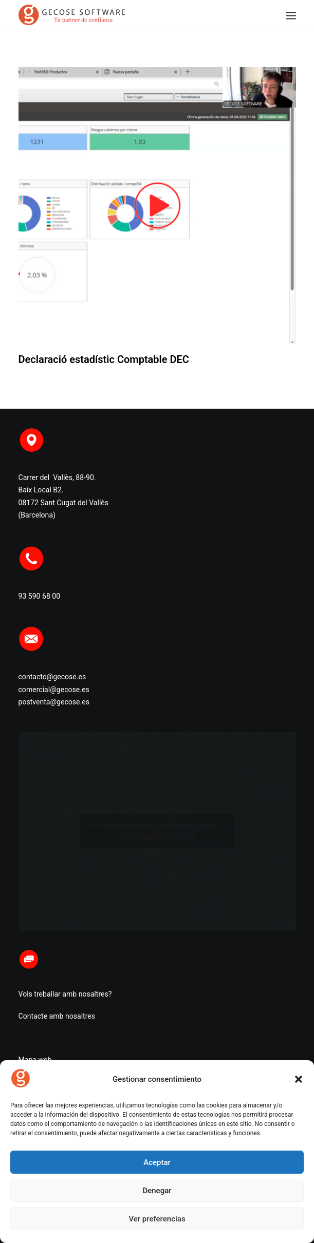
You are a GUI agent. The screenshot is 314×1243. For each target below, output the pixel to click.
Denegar (156, 1190)
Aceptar (157, 1162)
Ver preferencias (156, 1218)
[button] (298, 1079)
